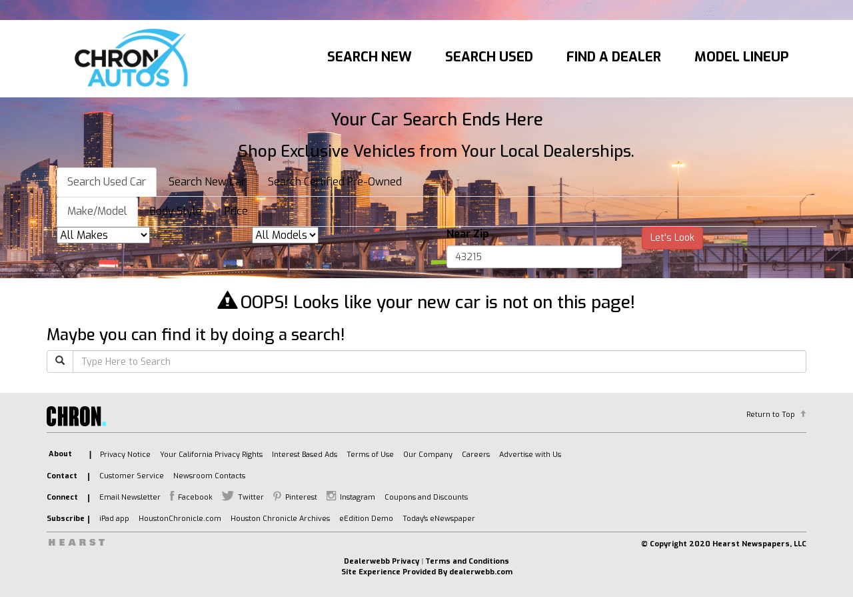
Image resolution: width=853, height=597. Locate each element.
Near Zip (467, 234)
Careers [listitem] (476, 455)
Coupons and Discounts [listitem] (426, 497)
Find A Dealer (613, 57)
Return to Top (770, 415)
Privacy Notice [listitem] (125, 455)
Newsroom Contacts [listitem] (209, 476)
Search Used (489, 57)
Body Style (176, 211)
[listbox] (103, 235)
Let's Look (672, 237)
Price (236, 211)
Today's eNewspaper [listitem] (439, 519)
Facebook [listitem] (195, 497)
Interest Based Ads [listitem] (304, 455)
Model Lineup (741, 57)
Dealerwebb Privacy (381, 561)
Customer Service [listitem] (131, 476)
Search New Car (207, 182)
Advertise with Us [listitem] (530, 455)
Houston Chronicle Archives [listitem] (280, 519)
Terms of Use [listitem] (370, 455)
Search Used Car (106, 182)
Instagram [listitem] (357, 497)
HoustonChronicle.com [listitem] (180, 519)
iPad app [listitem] (114, 519)
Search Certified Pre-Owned (335, 182)
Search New (369, 57)
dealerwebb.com (480, 572)
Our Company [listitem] (427, 455)
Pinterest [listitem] (301, 497)
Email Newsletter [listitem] (130, 497)
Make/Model (97, 211)
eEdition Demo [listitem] (366, 519)
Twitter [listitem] (251, 497)
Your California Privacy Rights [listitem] (211, 455)
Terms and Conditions (467, 561)
